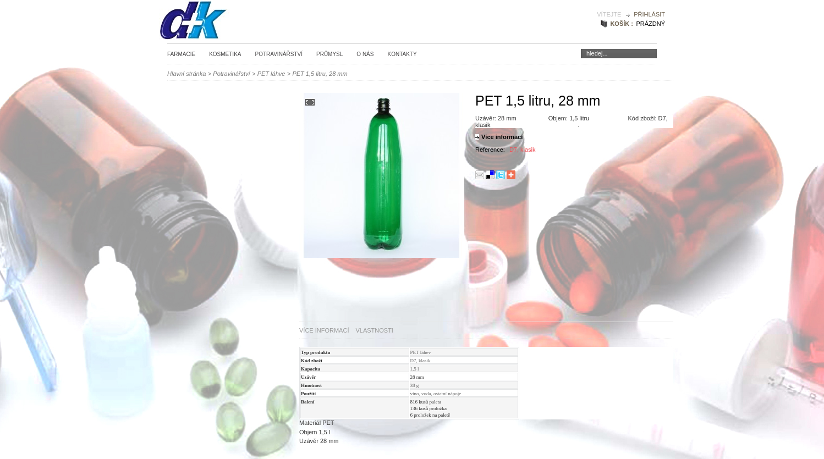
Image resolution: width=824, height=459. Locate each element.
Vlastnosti (374, 330)
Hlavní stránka (186, 73)
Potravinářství (279, 54)
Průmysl (329, 54)
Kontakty (401, 54)
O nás (364, 54)
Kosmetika (225, 54)
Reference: (491, 149)
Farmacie (181, 54)
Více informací (502, 137)
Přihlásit (649, 14)
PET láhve (271, 73)
